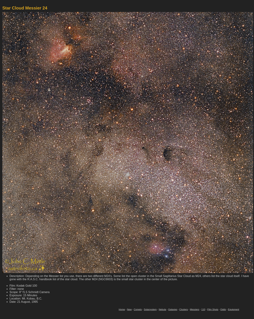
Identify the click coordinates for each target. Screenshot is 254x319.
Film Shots (212, 309)
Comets (138, 309)
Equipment (233, 309)
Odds (223, 309)
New (129, 309)
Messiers (194, 309)
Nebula (162, 309)
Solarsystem (150, 309)
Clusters (183, 309)
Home (122, 309)
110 (203, 309)
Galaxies (172, 309)
